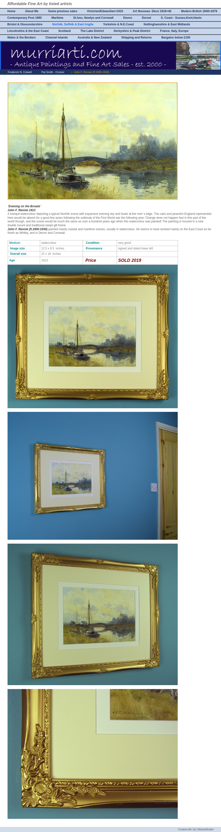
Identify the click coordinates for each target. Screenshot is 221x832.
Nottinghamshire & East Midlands (167, 24)
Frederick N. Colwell (20, 72)
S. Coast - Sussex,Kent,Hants (181, 17)
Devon (127, 17)
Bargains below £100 (175, 37)
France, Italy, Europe (174, 31)
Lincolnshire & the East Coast (28, 31)
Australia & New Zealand (95, 37)
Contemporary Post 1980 (24, 17)
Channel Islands (56, 37)
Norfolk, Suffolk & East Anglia (73, 24)
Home (11, 11)
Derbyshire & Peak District (132, 31)
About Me (31, 11)
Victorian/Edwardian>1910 (105, 11)
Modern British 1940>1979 (199, 11)
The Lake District (92, 31)
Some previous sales (62, 11)
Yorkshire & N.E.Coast (118, 24)
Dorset (146, 17)
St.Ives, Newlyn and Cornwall (93, 17)
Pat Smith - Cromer (52, 72)
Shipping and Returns (136, 37)
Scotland (64, 31)
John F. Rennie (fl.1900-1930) (91, 72)
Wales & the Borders (21, 37)
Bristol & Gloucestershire (25, 24)
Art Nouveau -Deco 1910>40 (152, 11)
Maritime (57, 17)
